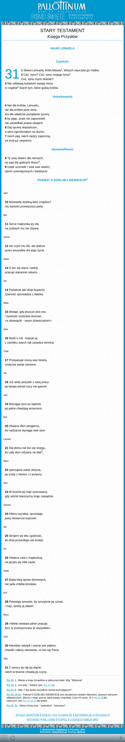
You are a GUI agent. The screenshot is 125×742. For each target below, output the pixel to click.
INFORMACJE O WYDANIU (91, 715)
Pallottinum (61, 729)
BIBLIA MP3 (91, 719)
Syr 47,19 (49, 685)
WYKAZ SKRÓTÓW (27, 715)
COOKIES (76, 719)
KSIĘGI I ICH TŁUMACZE (57, 715)
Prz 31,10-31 (29, 701)
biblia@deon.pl (59, 732)
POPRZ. (62, 719)
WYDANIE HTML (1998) (41, 719)
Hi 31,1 (98, 697)
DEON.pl (81, 732)
